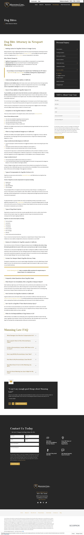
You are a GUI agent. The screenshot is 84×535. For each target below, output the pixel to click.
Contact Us (75, 4)
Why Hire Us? (33, 512)
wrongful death (20, 202)
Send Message (59, 137)
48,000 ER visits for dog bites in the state (12, 298)
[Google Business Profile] (38, 502)
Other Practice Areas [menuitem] (65, 4)
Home (21, 512)
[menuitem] (66, 49)
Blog (39, 1)
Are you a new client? (58, 115)
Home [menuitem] (36, 4)
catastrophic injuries (26, 175)
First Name (57, 100)
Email (56, 111)
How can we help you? (59, 119)
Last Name (56, 104)
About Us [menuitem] (41, 4)
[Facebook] (40, 502)
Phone (56, 108)
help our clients (19, 55)
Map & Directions (42, 499)
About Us (27, 512)
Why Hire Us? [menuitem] (48, 4)
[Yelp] (43, 502)
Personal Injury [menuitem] (56, 4)
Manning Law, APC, (27, 53)
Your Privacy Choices (19, 531)
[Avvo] (46, 502)
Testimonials (34, 1)
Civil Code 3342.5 (38, 113)
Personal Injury (41, 512)
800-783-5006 (75, 1)
